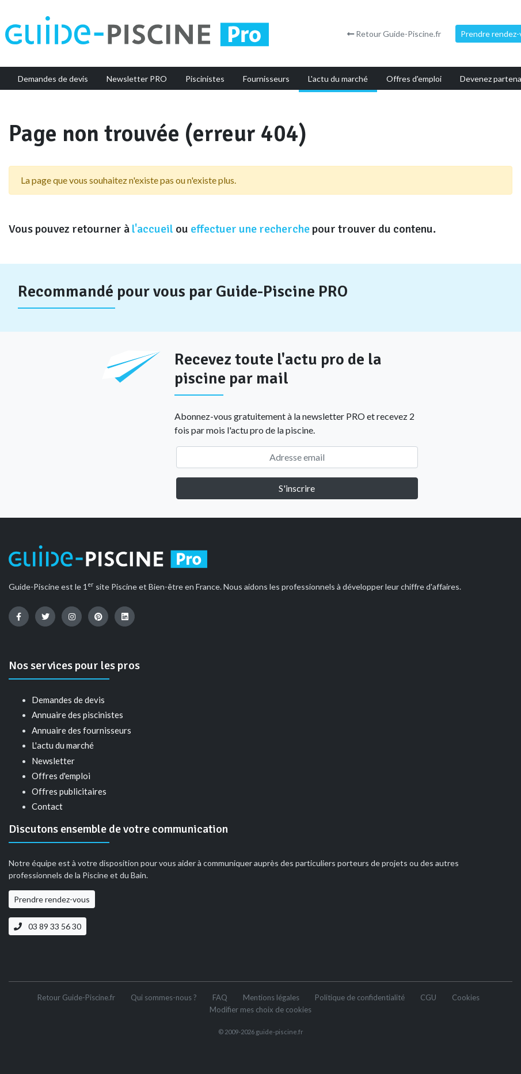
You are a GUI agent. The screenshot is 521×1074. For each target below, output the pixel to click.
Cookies (466, 997)
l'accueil (152, 229)
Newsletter (53, 761)
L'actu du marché (63, 745)
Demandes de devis (68, 700)
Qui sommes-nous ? (164, 997)
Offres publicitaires (69, 791)
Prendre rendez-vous (52, 899)
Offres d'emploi (61, 776)
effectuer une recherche (250, 229)
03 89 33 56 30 (47, 926)
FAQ (219, 997)
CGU (428, 997)
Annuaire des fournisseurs (81, 730)
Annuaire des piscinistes (77, 714)
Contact (47, 806)
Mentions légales (271, 997)
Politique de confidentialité (360, 997)
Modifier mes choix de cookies (260, 1009)
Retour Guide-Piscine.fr (394, 34)
